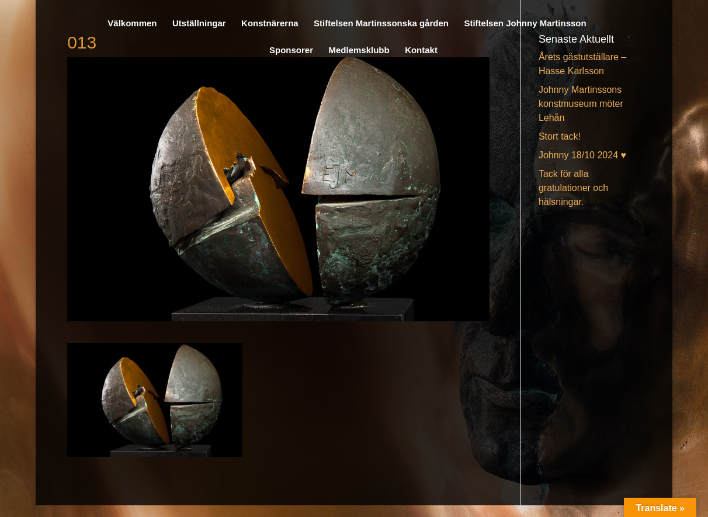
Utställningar (199, 23)
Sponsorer (291, 50)
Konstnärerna (270, 23)
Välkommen (132, 23)
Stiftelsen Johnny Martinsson (525, 23)
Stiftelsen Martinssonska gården (381, 23)
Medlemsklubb (358, 50)
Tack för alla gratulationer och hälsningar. (573, 188)
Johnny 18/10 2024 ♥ (582, 155)
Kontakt (421, 50)
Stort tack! (560, 136)
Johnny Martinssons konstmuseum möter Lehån (581, 104)
